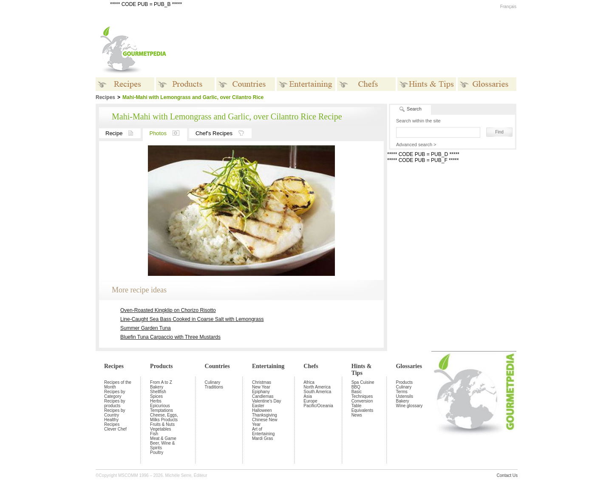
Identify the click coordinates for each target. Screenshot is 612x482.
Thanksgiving (264, 415)
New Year (261, 387)
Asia (307, 396)
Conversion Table (362, 403)
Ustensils (404, 396)
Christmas (261, 382)
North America (316, 387)
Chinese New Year (264, 422)
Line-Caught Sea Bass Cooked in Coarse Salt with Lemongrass (192, 319)
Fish (154, 433)
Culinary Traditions (214, 384)
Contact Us (507, 475)
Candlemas (263, 396)
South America (317, 391)
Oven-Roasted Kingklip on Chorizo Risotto (168, 310)
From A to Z (161, 382)
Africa (308, 382)
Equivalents (362, 410)
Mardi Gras (262, 438)
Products (161, 366)
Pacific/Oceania (318, 405)
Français (508, 6)
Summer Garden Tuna (145, 328)
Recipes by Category (114, 394)
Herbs (156, 401)
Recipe (123, 133)
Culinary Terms (403, 389)
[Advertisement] (359, 50)
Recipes (114, 366)
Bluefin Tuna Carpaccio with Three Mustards (170, 337)
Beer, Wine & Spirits (162, 445)
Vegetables (160, 429)
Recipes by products (114, 403)
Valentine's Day (266, 401)
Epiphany (261, 391)
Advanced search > (416, 144)
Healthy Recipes (111, 422)
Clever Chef (115, 429)
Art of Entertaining (263, 431)
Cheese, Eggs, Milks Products (164, 417)
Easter (258, 405)
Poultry (156, 452)
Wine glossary (409, 405)
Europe (310, 401)
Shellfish (158, 391)
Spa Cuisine (362, 382)
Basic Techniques (362, 394)
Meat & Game (163, 438)
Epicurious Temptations (161, 408)
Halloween (262, 410)
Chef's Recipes (224, 133)
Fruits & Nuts (162, 424)
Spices (156, 396)
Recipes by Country (114, 412)
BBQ (355, 387)
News (356, 415)
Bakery (156, 387)
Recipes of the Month (117, 384)
